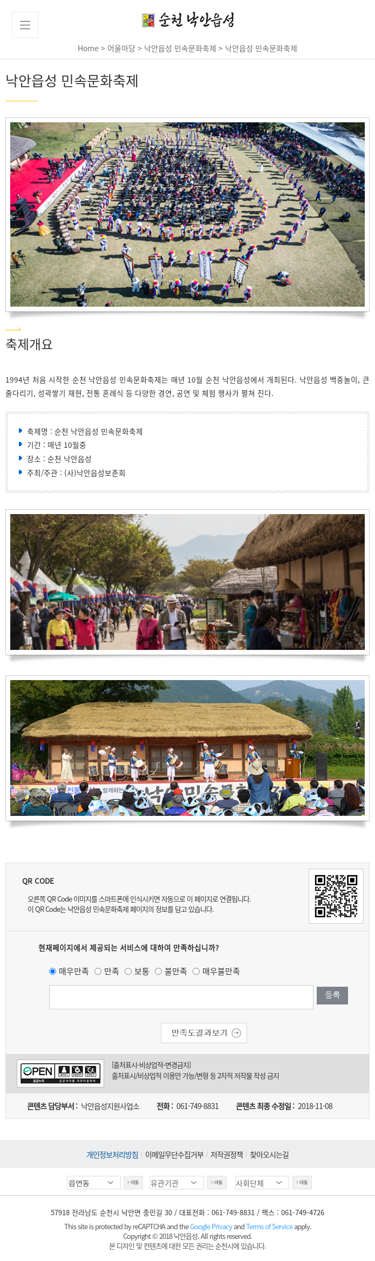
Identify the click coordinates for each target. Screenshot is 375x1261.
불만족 (176, 971)
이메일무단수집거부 (174, 1154)
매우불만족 (221, 971)
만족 (111, 971)
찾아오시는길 (269, 1154)
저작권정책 (226, 1154)
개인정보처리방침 (112, 1154)
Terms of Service (269, 1226)
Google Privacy (212, 1226)
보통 (141, 971)
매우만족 (74, 971)
